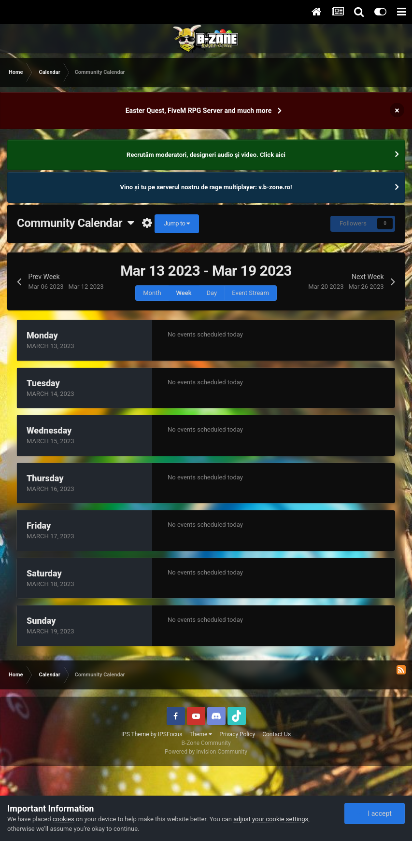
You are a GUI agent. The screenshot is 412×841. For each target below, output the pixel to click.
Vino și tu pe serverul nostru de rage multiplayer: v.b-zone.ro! (206, 187)
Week (184, 292)
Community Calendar (75, 223)
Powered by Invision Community (206, 751)
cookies (63, 819)
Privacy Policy (237, 734)
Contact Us (276, 734)
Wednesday (49, 430)
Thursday (45, 478)
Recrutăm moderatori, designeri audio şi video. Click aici (206, 154)
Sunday (41, 621)
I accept (374, 813)
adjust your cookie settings (270, 819)
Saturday (44, 573)
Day (212, 292)
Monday (42, 335)
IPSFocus (170, 734)
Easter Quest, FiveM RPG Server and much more (199, 110)
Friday (39, 525)
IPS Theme (135, 734)
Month (152, 292)
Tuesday (43, 383)
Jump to (177, 223)
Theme (200, 734)
